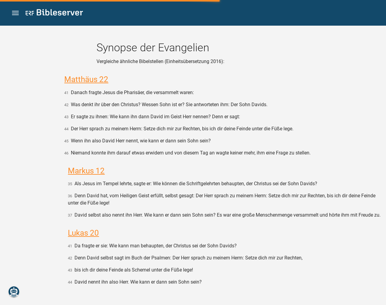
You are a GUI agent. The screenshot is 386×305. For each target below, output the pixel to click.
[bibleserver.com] (54, 13)
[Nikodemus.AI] (13, 291)
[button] (15, 13)
